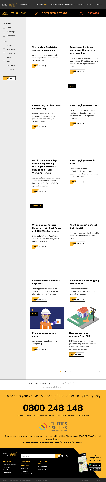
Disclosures (70, 5)
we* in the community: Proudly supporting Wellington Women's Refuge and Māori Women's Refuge (44, 166)
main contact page (49, 442)
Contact (98, 5)
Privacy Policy (86, 480)
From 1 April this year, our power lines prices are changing (82, 50)
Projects (80, 5)
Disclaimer (97, 480)
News (46, 5)
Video (9, 61)
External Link (11, 53)
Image (9, 57)
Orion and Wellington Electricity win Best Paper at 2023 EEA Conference (46, 228)
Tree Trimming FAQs (26, 474)
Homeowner (11, 35)
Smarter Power (56, 5)
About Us (90, 5)
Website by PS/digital (41, 480)
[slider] (68, 383)
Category (7, 23)
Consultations (7, 467)
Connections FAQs (26, 471)
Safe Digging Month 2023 (84, 105)
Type (5, 41)
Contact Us (6, 470)
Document (10, 69)
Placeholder (11, 65)
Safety (31, 5)
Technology (11, 32)
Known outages (42, 466)
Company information (9, 464)
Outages (39, 5)
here (62, 415)
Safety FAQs (24, 468)
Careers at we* (7, 472)
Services (23, 5)
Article (9, 45)
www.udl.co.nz (52, 439)
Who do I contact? (43, 469)
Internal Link (11, 49)
